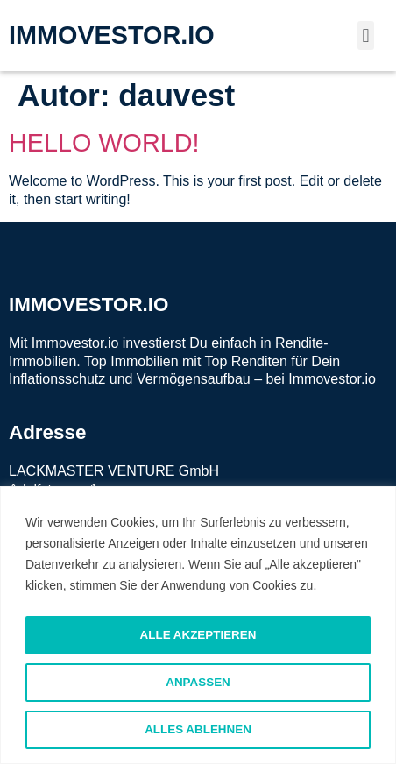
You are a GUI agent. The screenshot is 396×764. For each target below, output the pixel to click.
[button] (365, 35)
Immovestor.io (332, 378)
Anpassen (198, 683)
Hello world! (104, 143)
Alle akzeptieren (198, 635)
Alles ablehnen (197, 730)
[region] (198, 626)
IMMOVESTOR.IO (112, 35)
